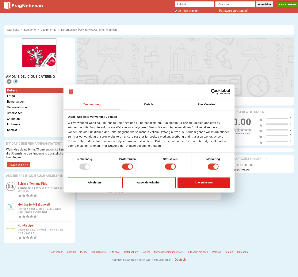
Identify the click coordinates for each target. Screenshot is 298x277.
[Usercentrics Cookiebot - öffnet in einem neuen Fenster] (213, 92)
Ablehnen (94, 182)
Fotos (11, 96)
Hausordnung (98, 252)
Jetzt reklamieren (18, 164)
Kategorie (30, 29)
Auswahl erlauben (149, 182)
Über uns (71, 252)
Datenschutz (131, 252)
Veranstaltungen (18, 107)
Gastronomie (48, 29)
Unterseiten (14, 113)
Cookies (146, 252)
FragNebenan (56, 252)
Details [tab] (149, 104)
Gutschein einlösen (197, 252)
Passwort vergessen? (233, 11)
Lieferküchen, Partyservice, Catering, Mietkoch (89, 29)
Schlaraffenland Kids (32, 183)
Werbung (216, 252)
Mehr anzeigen (116, 192)
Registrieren (287, 4)
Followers (13, 124)
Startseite (13, 29)
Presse (84, 252)
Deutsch (180, 259)
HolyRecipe (25, 225)
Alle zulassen (204, 182)
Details (12, 90)
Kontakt (12, 130)
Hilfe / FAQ (114, 252)
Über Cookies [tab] (206, 104)
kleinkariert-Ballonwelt (33, 204)
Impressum (243, 252)
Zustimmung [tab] (92, 104)
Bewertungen (16, 101)
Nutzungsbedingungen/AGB (169, 252)
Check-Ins (14, 119)
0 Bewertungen (242, 133)
